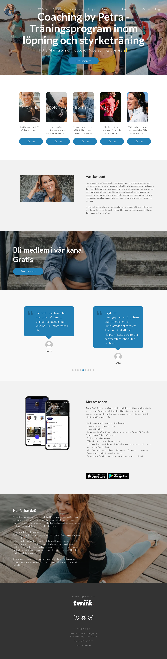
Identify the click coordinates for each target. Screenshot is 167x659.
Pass (104, 9)
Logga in (159, 9)
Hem (30, 9)
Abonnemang (76, 9)
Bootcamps (59, 9)
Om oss (146, 9)
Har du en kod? (129, 9)
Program (92, 9)
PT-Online (43, 9)
